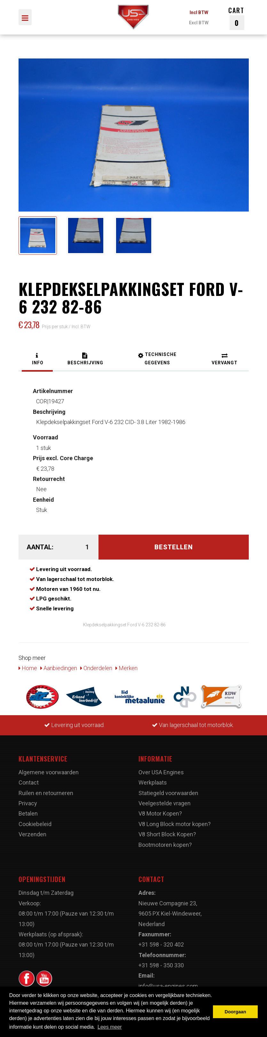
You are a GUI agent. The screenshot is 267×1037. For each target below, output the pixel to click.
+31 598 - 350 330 (161, 965)
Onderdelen (96, 668)
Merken (126, 668)
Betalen (28, 813)
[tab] (37, 359)
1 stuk (45, 442)
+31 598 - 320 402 (161, 944)
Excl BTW (198, 22)
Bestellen (173, 547)
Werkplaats (152, 782)
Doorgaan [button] (235, 1011)
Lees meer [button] (110, 1027)
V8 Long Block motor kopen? (174, 824)
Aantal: (40, 547)
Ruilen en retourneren (46, 793)
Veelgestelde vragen (164, 803)
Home (28, 668)
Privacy (28, 803)
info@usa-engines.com (168, 986)
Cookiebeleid (35, 824)
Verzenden (32, 834)
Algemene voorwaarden (49, 772)
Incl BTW (199, 12)
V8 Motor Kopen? (160, 813)
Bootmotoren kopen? (165, 844)
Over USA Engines (161, 772)
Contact (29, 782)
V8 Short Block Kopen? (167, 834)
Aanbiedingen (58, 668)
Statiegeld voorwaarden (168, 793)
